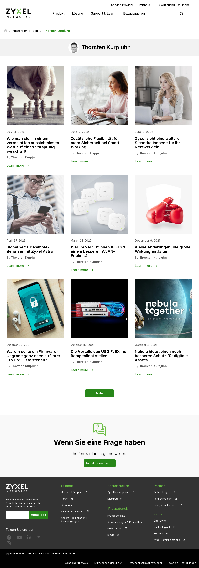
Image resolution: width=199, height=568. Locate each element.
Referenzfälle (161, 533)
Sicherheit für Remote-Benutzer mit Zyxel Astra (30, 249)
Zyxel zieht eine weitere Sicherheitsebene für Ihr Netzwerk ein (157, 143)
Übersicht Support (71, 492)
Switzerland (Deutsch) (174, 5)
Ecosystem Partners (165, 505)
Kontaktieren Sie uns (100, 463)
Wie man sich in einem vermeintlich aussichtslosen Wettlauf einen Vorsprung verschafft (33, 145)
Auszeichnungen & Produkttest (125, 521)
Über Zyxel (160, 521)
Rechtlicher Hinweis (76, 563)
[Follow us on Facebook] (9, 538)
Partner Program (163, 498)
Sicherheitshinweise (72, 511)
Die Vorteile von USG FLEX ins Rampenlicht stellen (98, 354)
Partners (144, 5)
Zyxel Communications (167, 540)
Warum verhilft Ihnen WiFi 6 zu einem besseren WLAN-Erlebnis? (99, 251)
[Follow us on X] (39, 538)
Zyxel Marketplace (118, 492)
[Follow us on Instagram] (9, 544)
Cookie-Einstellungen (182, 563)
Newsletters (114, 527)
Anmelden (38, 515)
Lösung (77, 14)
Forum (64, 498)
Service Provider (122, 5)
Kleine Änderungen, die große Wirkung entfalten (162, 249)
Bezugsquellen (134, 14)
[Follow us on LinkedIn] (29, 538)
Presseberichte (116, 514)
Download (67, 505)
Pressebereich (118, 508)
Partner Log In (161, 492)
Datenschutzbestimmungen (146, 563)
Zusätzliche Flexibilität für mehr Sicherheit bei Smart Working (95, 143)
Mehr (99, 393)
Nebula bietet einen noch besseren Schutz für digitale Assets (161, 356)
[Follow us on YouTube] (19, 538)
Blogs (110, 533)
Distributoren (114, 498)
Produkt (58, 14)
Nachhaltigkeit (162, 527)
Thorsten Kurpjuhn (24, 157)
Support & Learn (103, 14)
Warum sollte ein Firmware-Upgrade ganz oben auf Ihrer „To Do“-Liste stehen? (33, 356)
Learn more (15, 166)
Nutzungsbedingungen (108, 563)
